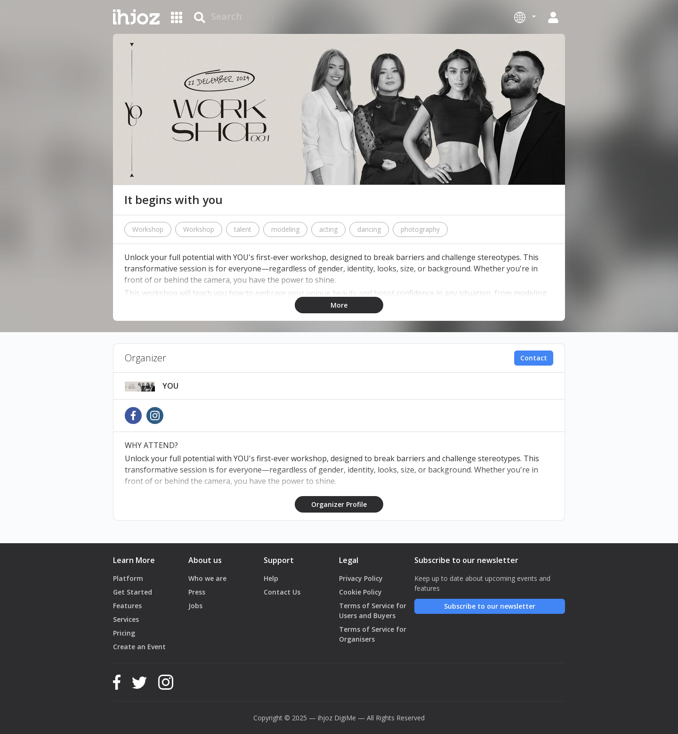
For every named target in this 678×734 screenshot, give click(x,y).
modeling (285, 229)
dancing (369, 229)
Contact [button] (533, 357)
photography (420, 229)
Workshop (147, 229)
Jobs (195, 605)
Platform (128, 578)
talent (242, 229)
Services (126, 619)
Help (271, 578)
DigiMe (345, 717)
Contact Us (282, 591)
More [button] (339, 305)
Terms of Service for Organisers (372, 634)
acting (328, 229)
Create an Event (139, 646)
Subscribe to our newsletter (489, 606)
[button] (524, 17)
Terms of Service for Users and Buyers (372, 610)
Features (127, 605)
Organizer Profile (339, 504)
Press (196, 591)
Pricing (124, 632)
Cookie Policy (360, 591)
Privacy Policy (361, 578)
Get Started (132, 591)
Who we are (207, 578)
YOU (170, 386)
